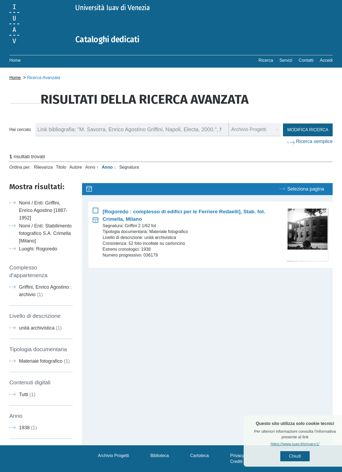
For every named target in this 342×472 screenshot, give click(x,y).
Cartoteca (199, 455)
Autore (75, 167)
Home (15, 60)
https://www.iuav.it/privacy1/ (303, 444)
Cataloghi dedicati (107, 39)
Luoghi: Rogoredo (38, 249)
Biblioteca (159, 455)
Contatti (306, 60)
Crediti (236, 461)
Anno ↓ (109, 167)
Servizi (285, 60)
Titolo (61, 167)
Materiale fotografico (44, 361)
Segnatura (129, 167)
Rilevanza (43, 167)
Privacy (237, 455)
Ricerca (266, 60)
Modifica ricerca (307, 129)
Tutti (27, 394)
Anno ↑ (92, 167)
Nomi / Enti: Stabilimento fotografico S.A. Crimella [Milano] (45, 233)
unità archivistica (40, 328)
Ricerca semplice (314, 141)
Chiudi (303, 456)
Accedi (326, 60)
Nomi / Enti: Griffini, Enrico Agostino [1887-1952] (43, 210)
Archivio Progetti (113, 455)
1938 (28, 427)
